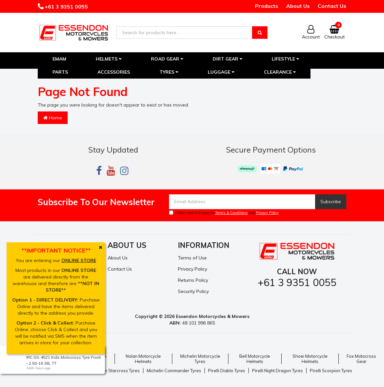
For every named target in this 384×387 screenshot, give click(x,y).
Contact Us (332, 6)
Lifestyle (285, 59)
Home (52, 118)
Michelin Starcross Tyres (115, 370)
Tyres (169, 72)
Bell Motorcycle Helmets (254, 358)
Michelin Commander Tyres (174, 370)
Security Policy (193, 291)
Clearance (280, 72)
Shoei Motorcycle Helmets (310, 358)
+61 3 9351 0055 (65, 6)
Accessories (113, 72)
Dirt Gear (227, 59)
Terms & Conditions (231, 212)
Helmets (108, 59)
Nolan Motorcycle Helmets (143, 358)
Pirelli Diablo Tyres (226, 370)
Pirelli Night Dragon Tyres (277, 370)
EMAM (59, 59)
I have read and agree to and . (224, 212)
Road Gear (167, 59)
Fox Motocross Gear (361, 358)
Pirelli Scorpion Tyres (331, 370)
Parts (60, 72)
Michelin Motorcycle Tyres (200, 358)
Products (266, 6)
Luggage (221, 72)
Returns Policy (193, 280)
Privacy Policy (267, 212)
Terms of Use (192, 258)
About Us (298, 6)
